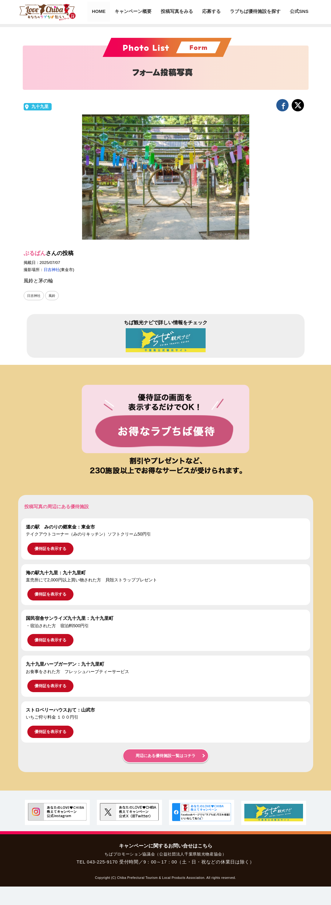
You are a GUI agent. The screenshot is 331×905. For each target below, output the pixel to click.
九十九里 (40, 106)
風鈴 (53, 295)
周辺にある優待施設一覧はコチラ (165, 756)
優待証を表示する (50, 548)
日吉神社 (52, 269)
